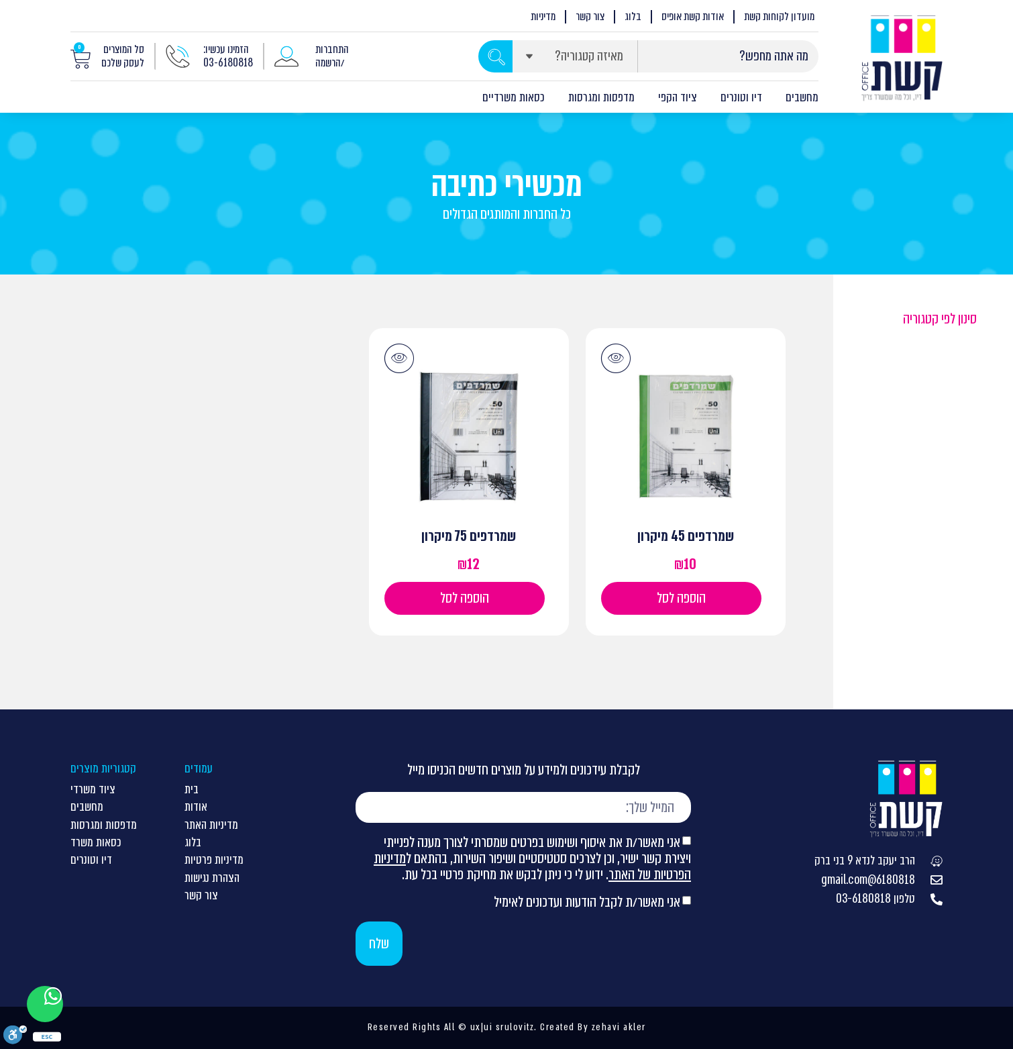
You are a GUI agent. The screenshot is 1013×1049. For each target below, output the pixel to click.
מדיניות (543, 16)
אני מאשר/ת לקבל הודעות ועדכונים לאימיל (587, 901)
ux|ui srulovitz (500, 1027)
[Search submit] (495, 56)
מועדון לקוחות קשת (779, 16)
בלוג (633, 16)
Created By (564, 1027)
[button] (616, 358)
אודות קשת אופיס (692, 16)
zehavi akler (619, 1027)
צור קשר (590, 16)
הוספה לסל (681, 597)
